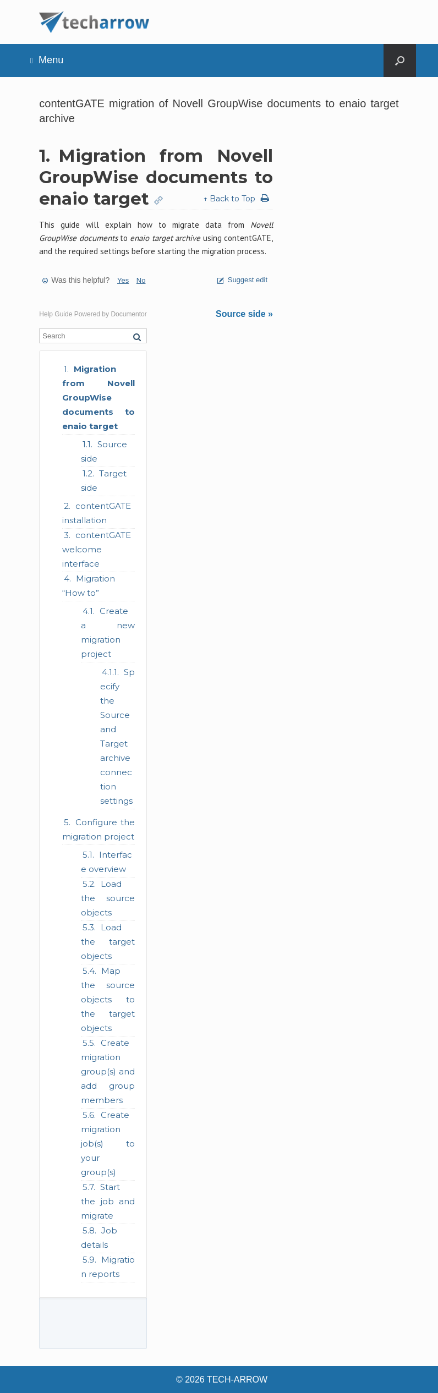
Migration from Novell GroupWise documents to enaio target (98, 397)
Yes (123, 280)
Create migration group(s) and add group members (108, 1071)
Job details (99, 1237)
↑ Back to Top (229, 199)
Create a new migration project (108, 632)
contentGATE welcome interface (96, 549)
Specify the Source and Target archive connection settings (117, 736)
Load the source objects (108, 898)
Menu (47, 60)
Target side (104, 480)
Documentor (128, 314)
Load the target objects (108, 941)
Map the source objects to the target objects (108, 999)
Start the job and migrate (108, 1201)
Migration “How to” (88, 585)
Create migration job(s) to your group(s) (108, 1143)
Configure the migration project (98, 829)
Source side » (244, 314)
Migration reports (108, 1266)
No (141, 280)
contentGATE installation (96, 513)
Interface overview (106, 861)
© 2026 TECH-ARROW (221, 1379)
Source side (104, 451)
